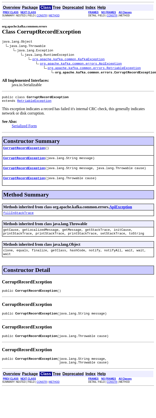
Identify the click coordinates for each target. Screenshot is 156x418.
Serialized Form (24, 128)
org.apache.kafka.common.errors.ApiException (81, 64)
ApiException (120, 212)
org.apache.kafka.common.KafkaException (68, 60)
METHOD (54, 15)
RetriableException (34, 103)
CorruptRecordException (24, 151)
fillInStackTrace (18, 218)
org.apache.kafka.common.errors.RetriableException (94, 68)
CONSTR (42, 15)
